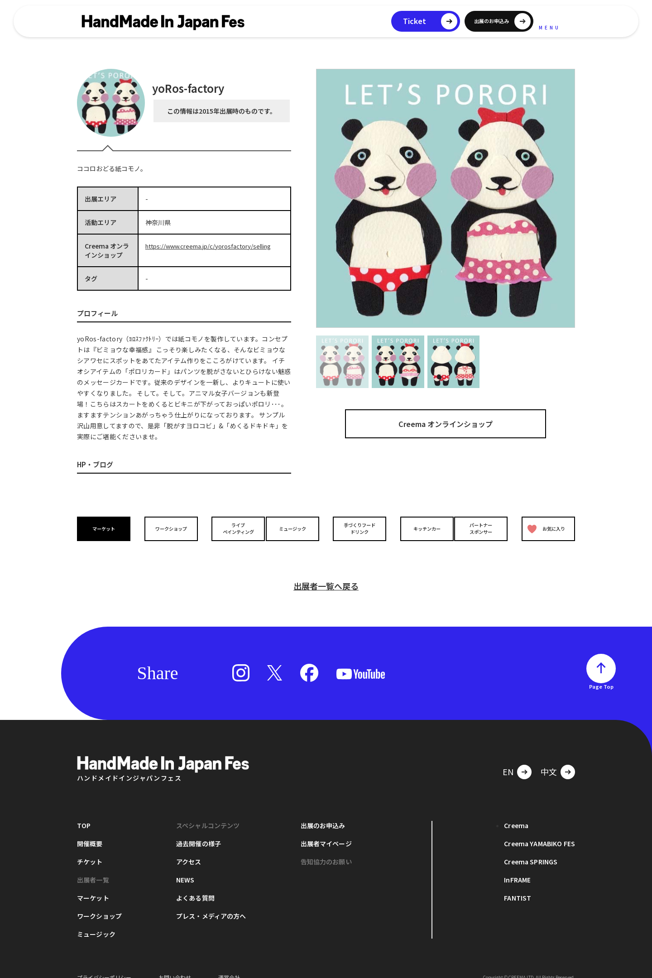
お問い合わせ (174, 964)
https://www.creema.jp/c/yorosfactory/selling (214, 245)
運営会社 (229, 964)
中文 (549, 758)
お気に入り (545, 528)
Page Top (601, 673)
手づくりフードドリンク (357, 528)
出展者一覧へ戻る (326, 572)
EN (508, 758)
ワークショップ (169, 528)
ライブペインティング (231, 528)
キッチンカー (420, 528)
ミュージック (294, 528)
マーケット (106, 528)
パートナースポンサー (483, 528)
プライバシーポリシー (104, 964)
